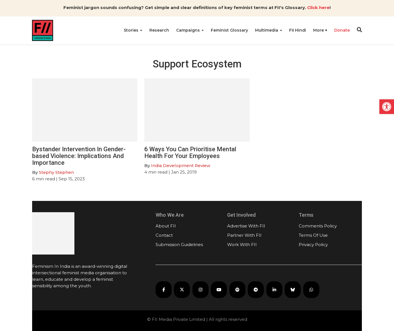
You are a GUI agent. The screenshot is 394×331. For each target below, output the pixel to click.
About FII (166, 226)
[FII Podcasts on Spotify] (237, 289)
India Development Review (180, 165)
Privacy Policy (313, 244)
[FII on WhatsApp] (311, 289)
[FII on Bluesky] (293, 289)
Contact (164, 235)
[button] (386, 106)
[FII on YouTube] (219, 289)
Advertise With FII (246, 226)
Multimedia (268, 30)
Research (159, 30)
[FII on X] (182, 289)
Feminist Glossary (229, 30)
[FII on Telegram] (256, 289)
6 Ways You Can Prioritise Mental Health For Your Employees (190, 152)
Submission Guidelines (179, 244)
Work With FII (242, 244)
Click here (318, 7)
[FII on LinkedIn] (274, 289)
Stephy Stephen (56, 172)
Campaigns (190, 30)
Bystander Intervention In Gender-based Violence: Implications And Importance (79, 156)
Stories (133, 30)
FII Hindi (297, 30)
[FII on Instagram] (200, 289)
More (319, 30)
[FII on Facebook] (164, 289)
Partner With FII (244, 235)
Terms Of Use (313, 235)
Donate (342, 30)
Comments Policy (318, 226)
